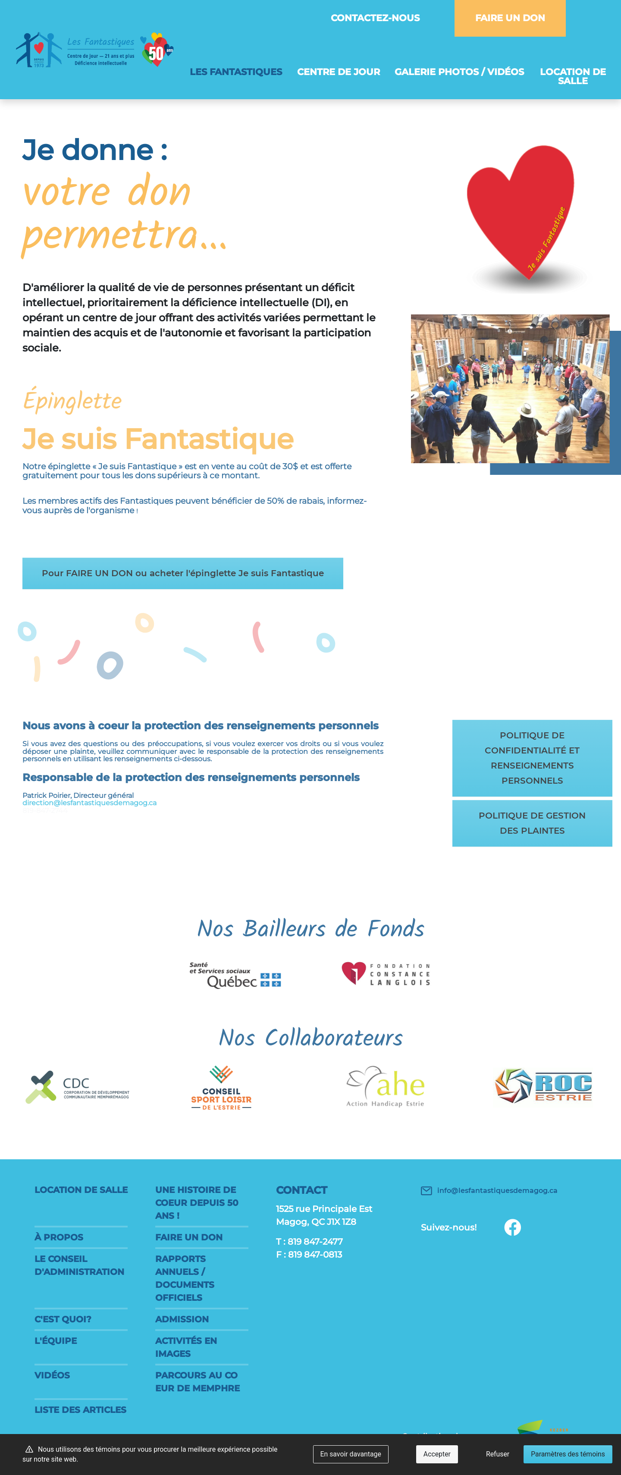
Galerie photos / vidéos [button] (459, 71)
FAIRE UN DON (510, 18)
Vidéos (52, 1375)
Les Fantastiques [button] (239, 71)
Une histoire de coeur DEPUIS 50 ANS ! (196, 1203)
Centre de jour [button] (338, 71)
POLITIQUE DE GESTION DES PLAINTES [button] (530, 823)
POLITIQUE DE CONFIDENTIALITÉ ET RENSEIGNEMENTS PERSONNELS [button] (530, 757)
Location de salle (573, 76)
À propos (58, 1237)
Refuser (497, 1454)
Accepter (437, 1454)
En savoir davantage (350, 1454)
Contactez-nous (375, 18)
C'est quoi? (62, 1319)
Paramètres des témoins (568, 1454)
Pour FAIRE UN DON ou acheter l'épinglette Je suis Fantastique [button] (186, 573)
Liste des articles (80, 1410)
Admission (182, 1319)
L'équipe (55, 1341)
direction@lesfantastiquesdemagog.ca (107, 797)
